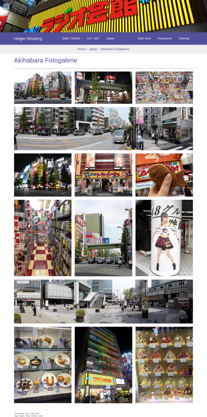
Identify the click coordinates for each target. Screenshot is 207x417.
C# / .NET (93, 38)
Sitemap (184, 38)
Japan (110, 38)
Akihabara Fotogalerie (115, 49)
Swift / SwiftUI (71, 38)
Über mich (144, 38)
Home (81, 49)
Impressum (165, 38)
